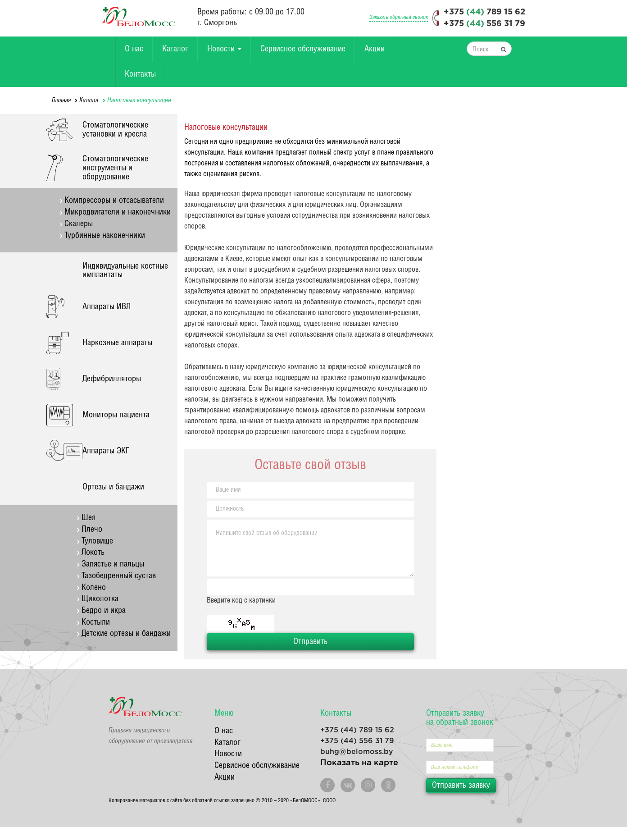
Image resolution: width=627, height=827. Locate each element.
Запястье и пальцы (113, 564)
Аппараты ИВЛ (106, 307)
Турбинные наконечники (104, 235)
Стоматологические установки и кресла (115, 129)
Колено (94, 587)
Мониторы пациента (116, 415)
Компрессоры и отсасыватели (114, 200)
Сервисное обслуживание (302, 49)
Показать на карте (359, 763)
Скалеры (78, 224)
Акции (374, 49)
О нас (134, 49)
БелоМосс (138, 16)
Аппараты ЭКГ (105, 451)
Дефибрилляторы (111, 379)
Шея (88, 517)
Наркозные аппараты (117, 343)
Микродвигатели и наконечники (117, 212)
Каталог (175, 49)
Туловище (97, 541)
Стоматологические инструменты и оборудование (115, 168)
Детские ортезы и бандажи (126, 633)
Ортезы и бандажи (113, 487)
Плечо (92, 529)
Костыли (96, 622)
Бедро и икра (104, 610)
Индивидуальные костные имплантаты (125, 270)
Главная (61, 100)
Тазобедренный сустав (119, 576)
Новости (224, 49)
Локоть (93, 552)
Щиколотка (100, 599)
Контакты (140, 74)
